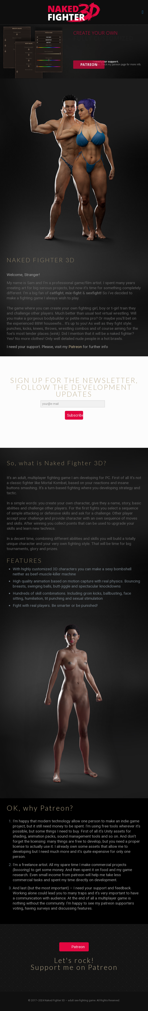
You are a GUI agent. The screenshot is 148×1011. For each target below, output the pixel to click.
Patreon (75, 346)
